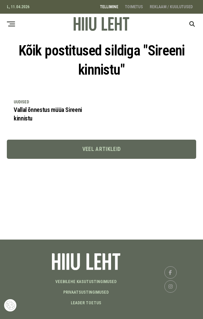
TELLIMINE (109, 6)
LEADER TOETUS (86, 303)
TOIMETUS (134, 6)
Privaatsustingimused (86, 292)
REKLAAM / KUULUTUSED (171, 6)
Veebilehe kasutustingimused (86, 281)
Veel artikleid (101, 149)
